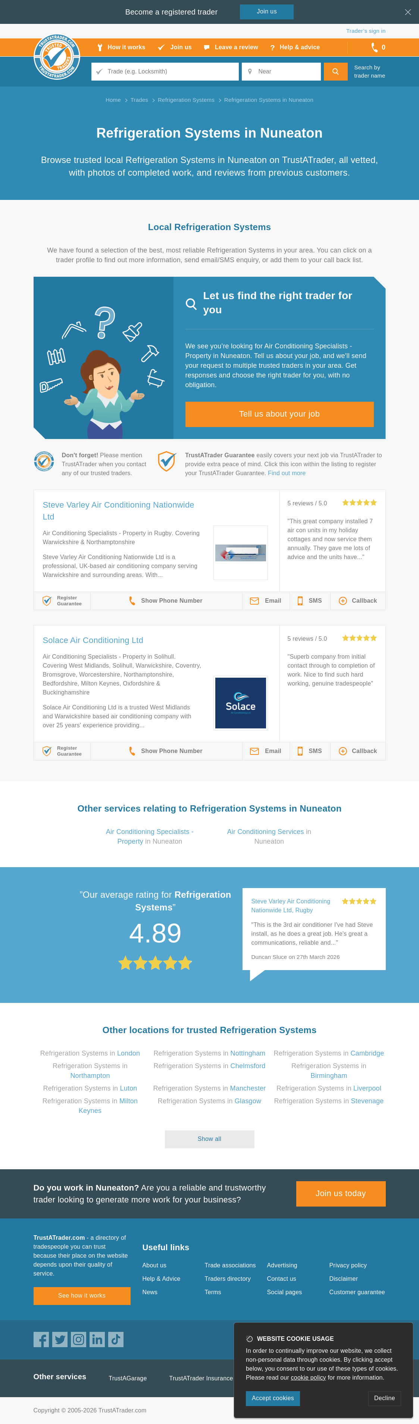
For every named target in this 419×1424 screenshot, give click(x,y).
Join (267, 11)
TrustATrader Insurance (201, 1378)
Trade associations (230, 1265)
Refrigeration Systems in (90, 1053)
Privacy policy (348, 1265)
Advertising (282, 1265)
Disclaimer (343, 1279)
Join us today (341, 1193)
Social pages (284, 1292)
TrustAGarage (128, 1378)
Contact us (281, 1279)
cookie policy (308, 1377)
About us (155, 1265)
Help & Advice (162, 1279)
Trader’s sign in (365, 31)
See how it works (82, 1295)
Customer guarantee (357, 1292)
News (150, 1292)
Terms (213, 1292)
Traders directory (228, 1279)
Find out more (287, 473)
